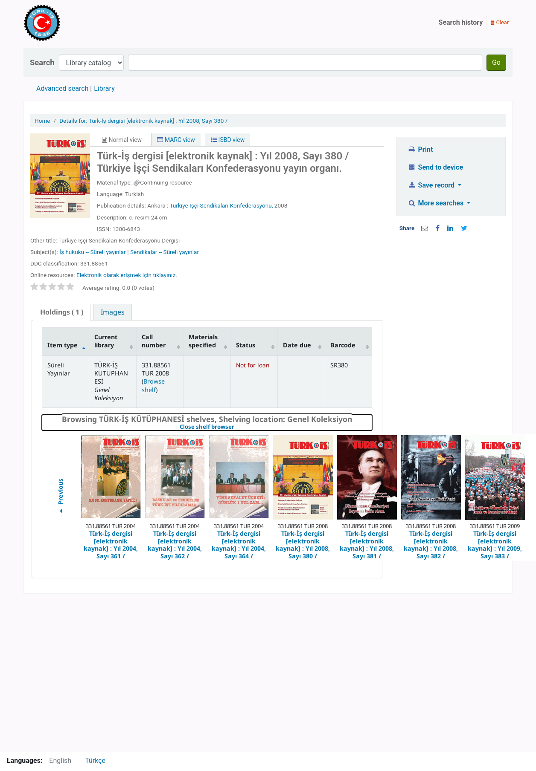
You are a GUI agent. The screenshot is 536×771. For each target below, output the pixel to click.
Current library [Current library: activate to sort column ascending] (105, 341)
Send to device (435, 167)
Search (42, 62)
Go (496, 62)
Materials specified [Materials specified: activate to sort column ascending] (203, 341)
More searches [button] (436, 203)
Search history (461, 22)
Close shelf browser (236, 427)
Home (42, 120)
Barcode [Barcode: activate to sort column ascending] (342, 345)
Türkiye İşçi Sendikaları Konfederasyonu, (221, 205)
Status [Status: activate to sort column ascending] (245, 345)
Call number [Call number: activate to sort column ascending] (154, 341)
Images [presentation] (113, 312)
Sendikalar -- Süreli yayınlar (164, 251)
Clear (499, 22)
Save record (432, 185)
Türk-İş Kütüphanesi (66, 22)
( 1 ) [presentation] (61, 312)
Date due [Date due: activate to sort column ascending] (297, 345)
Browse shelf (153, 385)
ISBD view (228, 139)
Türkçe (95, 761)
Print (420, 149)
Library (104, 88)
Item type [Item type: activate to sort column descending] (62, 345)
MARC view (176, 139)
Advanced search (62, 88)
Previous (60, 497)
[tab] (61, 312)
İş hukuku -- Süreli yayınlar (92, 251)
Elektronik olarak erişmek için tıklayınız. (126, 274)
